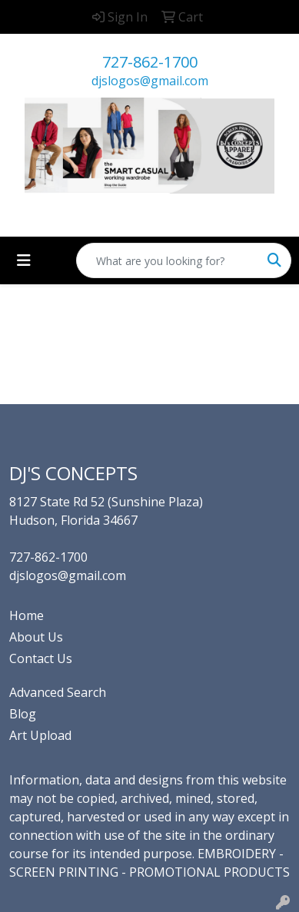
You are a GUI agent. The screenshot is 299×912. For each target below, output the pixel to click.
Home (26, 615)
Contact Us (40, 658)
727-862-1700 (150, 61)
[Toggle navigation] (24, 260)
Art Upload (40, 735)
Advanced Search (57, 692)
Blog (22, 713)
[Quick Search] (167, 260)
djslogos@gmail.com (149, 80)
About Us (36, 636)
